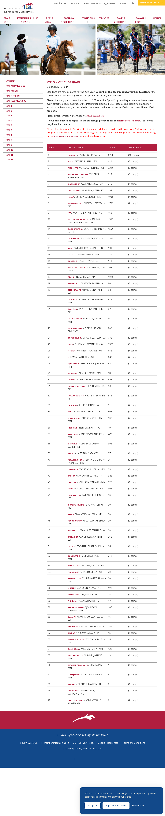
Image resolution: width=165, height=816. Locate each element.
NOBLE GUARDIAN (78, 684)
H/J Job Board (109, 3)
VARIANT (73, 731)
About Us (7, 20)
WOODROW (74, 390)
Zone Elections (13, 96)
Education (104, 20)
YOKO (71, 255)
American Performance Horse (69, 136)
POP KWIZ (73, 397)
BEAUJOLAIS (74, 668)
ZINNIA (72, 547)
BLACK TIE (73, 510)
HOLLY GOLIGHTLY (78, 416)
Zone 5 (9, 125)
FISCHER (72, 366)
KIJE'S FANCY (74, 380)
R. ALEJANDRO (75, 721)
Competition (88, 20)
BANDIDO (73, 426)
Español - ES (60, 3)
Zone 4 (9, 120)
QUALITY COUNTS (78, 537)
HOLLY (71, 202)
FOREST (72, 262)
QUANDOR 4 (74, 440)
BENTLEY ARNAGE (77, 748)
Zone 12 (9, 159)
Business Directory (91, 3)
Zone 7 (9, 135)
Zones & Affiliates (120, 20)
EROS (70, 359)
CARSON (72, 504)
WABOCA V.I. (74, 738)
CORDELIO (73, 269)
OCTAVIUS (73, 467)
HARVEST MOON (77, 329)
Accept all (92, 805)
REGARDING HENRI (78, 484)
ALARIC (72, 286)
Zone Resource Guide (16, 100)
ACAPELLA (73, 319)
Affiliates (10, 81)
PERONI (72, 520)
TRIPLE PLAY (74, 457)
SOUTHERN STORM (78, 406)
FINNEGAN (73, 641)
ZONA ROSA (74, 694)
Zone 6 (9, 130)
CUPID (71, 584)
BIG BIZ (72, 477)
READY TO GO (75, 634)
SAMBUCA (73, 293)
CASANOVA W (75, 192)
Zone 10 (9, 149)
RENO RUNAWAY (77, 554)
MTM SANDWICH (77, 339)
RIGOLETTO (74, 168)
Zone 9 (9, 145)
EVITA (71, 161)
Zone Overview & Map (16, 86)
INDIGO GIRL (75, 245)
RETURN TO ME (76, 617)
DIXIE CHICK (74, 493)
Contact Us (74, 3)
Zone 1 (9, 105)
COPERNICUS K (76, 349)
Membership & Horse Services (27, 20)
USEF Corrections (96, 115)
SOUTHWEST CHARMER (80, 175)
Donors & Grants (140, 20)
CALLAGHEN (74, 574)
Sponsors (158, 18)
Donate (122, 3)
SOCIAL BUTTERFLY (78, 276)
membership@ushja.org (56, 791)
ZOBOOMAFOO (76, 235)
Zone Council (12, 91)
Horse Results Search (129, 120)
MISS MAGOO (75, 604)
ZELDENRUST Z (76, 299)
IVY (69, 219)
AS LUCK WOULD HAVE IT (81, 226)
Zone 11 (9, 154)
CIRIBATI (72, 678)
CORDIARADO (75, 594)
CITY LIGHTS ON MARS (80, 711)
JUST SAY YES (75, 527)
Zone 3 (9, 115)
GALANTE (73, 658)
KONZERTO (74, 564)
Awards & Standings (67, 20)
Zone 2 (9, 110)
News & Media (49, 20)
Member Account (151, 2)
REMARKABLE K (76, 209)
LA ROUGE (73, 309)
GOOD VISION (75, 185)
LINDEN (72, 627)
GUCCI (71, 433)
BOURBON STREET (78, 648)
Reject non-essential (116, 805)
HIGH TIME (74, 450)
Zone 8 (9, 140)
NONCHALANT (76, 610)
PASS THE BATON (77, 701)
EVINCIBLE (73, 155)
